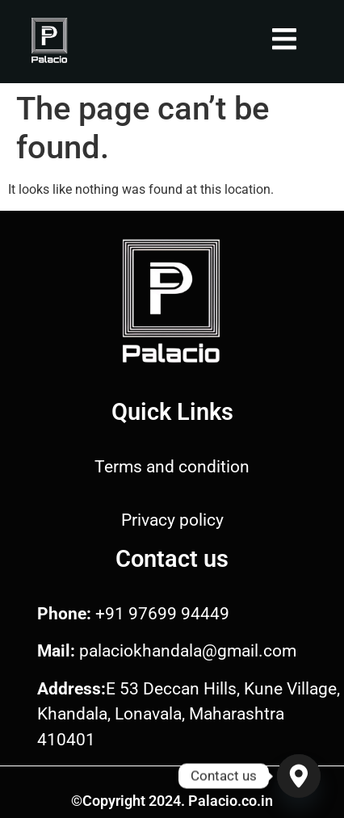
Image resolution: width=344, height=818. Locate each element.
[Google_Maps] (299, 776)
